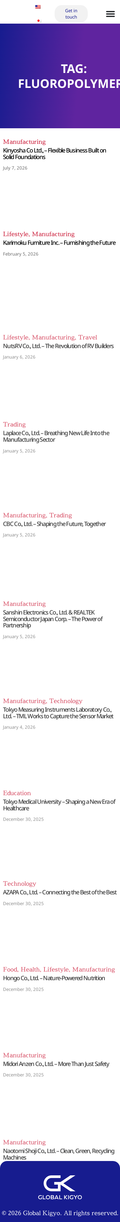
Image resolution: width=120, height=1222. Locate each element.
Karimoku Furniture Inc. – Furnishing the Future (59, 255)
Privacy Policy (60, 1182)
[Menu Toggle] (110, 10)
